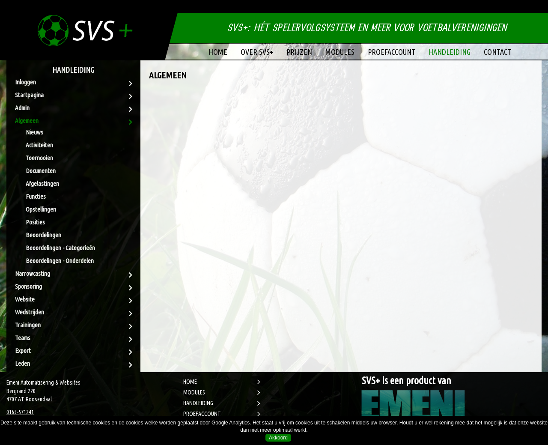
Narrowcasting (32, 273)
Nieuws (34, 132)
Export (23, 350)
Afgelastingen (42, 183)
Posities (35, 222)
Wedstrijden (29, 312)
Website (25, 299)
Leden (22, 363)
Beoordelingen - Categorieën (60, 247)
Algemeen (27, 120)
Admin (22, 107)
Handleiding (450, 52)
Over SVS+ (257, 52)
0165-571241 (20, 412)
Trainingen (28, 325)
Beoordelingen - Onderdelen (60, 260)
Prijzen (299, 52)
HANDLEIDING (198, 403)
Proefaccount (391, 52)
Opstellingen (41, 209)
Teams (22, 337)
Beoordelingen (43, 235)
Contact (498, 52)
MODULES (194, 392)
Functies (36, 196)
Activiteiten (39, 145)
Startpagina (29, 95)
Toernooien (39, 157)
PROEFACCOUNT (202, 413)
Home (217, 52)
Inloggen (25, 82)
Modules (339, 52)
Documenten (41, 170)
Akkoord (278, 438)
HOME (190, 381)
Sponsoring (28, 286)
